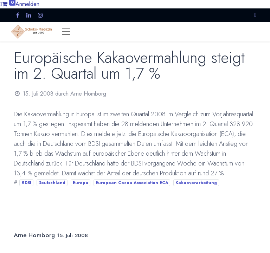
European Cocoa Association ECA (132, 183)
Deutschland (51, 183)
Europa (80, 183)
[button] (255, 15)
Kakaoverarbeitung (196, 183)
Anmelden (27, 4)
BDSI (26, 183)
